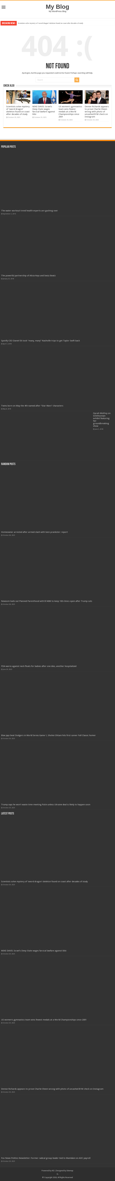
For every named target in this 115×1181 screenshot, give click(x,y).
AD (53, 1171)
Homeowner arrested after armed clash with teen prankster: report (34, 532)
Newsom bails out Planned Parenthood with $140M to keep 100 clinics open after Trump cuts (46, 601)
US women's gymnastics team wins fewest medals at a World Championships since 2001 (70, 111)
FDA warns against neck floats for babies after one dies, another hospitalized (38, 666)
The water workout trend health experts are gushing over (29, 210)
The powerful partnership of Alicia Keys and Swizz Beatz (28, 275)
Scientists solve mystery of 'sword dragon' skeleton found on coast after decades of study (50, 23)
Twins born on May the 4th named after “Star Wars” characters (32, 405)
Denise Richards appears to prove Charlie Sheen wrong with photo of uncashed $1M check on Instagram (97, 111)
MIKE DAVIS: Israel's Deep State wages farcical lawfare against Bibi (43, 110)
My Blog (57, 6)
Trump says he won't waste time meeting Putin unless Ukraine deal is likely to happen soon (45, 804)
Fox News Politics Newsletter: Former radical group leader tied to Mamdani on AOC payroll (45, 1158)
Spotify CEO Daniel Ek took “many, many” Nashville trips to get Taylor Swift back (40, 340)
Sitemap (70, 1171)
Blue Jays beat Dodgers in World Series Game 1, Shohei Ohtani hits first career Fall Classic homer (48, 735)
